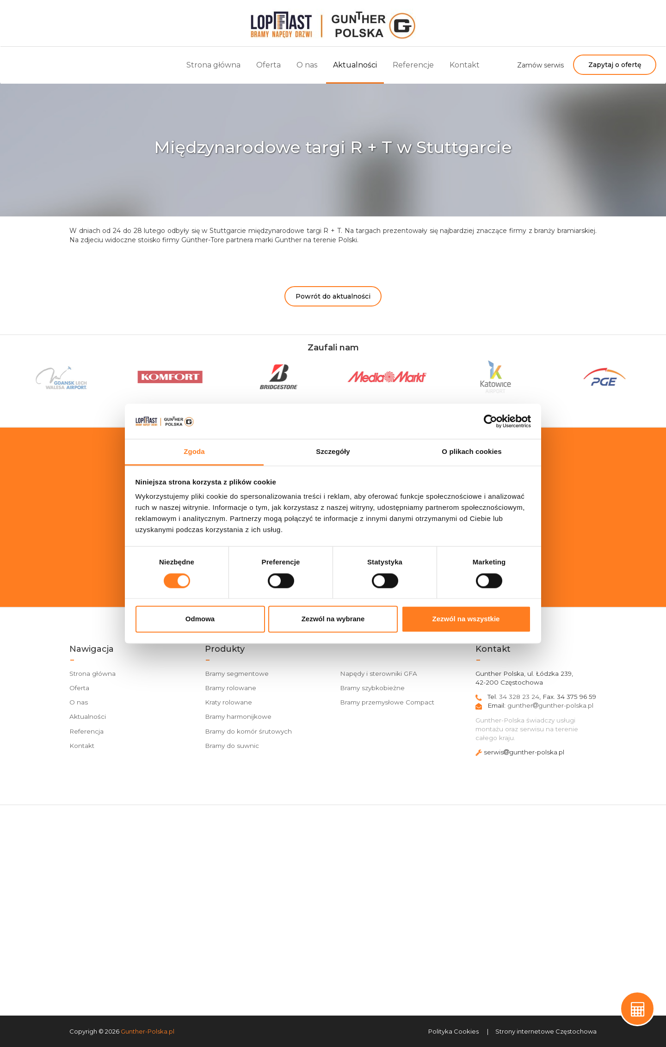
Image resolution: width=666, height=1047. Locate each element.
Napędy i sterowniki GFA (378, 673)
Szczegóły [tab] (333, 452)
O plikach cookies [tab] (471, 452)
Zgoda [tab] (194, 452)
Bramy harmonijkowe (238, 716)
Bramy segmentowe (237, 673)
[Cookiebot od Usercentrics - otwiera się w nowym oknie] (490, 421)
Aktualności (355, 65)
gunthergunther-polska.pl (550, 705)
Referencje (413, 65)
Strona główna (213, 65)
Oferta (268, 65)
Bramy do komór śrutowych (248, 731)
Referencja (86, 731)
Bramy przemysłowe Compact (387, 702)
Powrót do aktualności (333, 296)
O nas (306, 65)
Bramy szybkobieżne (372, 688)
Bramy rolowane (230, 688)
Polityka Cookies (453, 1031)
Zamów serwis (540, 65)
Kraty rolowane (228, 702)
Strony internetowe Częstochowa (546, 1031)
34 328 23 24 (519, 696)
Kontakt (465, 65)
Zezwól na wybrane (333, 619)
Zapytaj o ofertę (614, 65)
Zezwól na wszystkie (466, 619)
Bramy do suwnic (232, 745)
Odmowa (200, 619)
